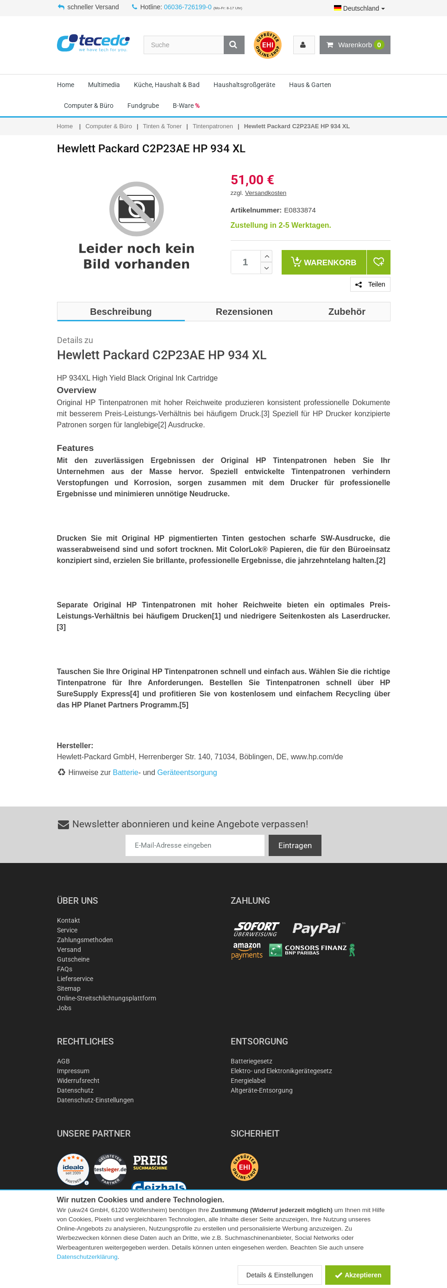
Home (65, 84)
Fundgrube (143, 105)
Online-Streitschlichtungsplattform (106, 998)
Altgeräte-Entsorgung (262, 1090)
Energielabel (248, 1080)
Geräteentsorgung (187, 772)
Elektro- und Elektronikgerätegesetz (281, 1071)
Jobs (64, 1008)
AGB (63, 1061)
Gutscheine (73, 959)
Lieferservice (75, 978)
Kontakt (68, 920)
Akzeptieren (358, 1275)
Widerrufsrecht (78, 1080)
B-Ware (186, 105)
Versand (69, 949)
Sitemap (69, 988)
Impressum (73, 1071)
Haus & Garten (310, 84)
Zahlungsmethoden (85, 940)
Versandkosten (265, 192)
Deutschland (359, 8)
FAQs (64, 969)
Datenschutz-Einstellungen (95, 1100)
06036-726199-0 (188, 7)
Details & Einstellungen (279, 1275)
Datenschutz (75, 1090)
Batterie (126, 772)
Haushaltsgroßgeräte (244, 84)
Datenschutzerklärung (87, 1256)
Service (67, 930)
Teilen (370, 284)
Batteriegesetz (251, 1061)
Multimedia (104, 84)
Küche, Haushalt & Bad (167, 84)
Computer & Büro (88, 105)
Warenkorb (355, 45)
